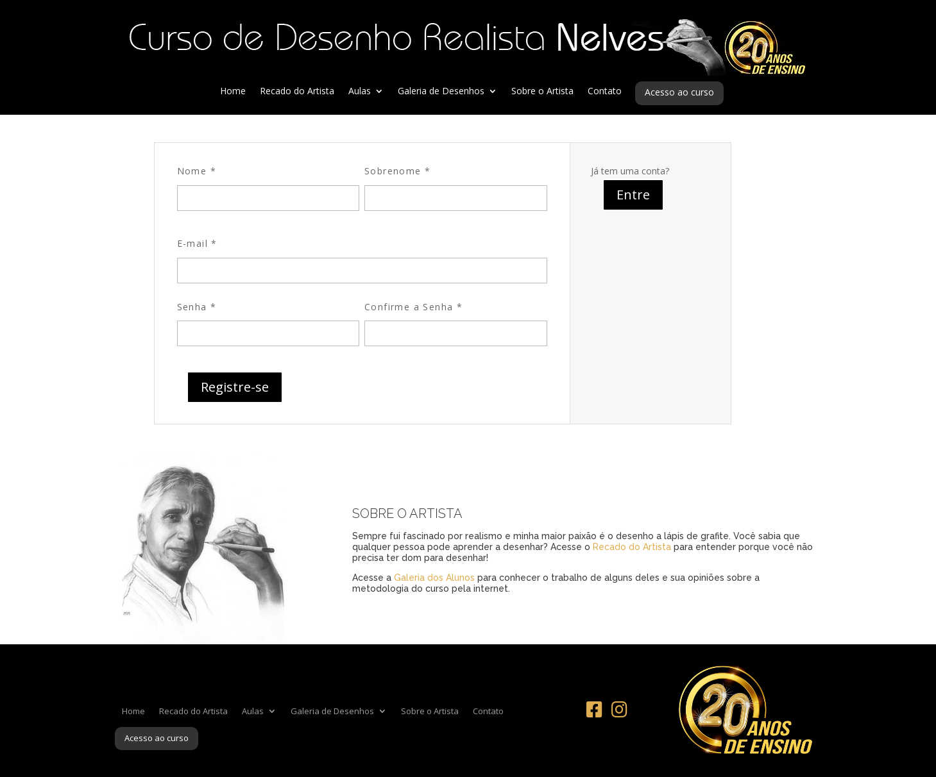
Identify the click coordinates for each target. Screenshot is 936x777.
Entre (633, 194)
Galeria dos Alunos (434, 577)
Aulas (359, 92)
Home (233, 92)
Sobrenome (397, 171)
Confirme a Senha (413, 307)
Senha (197, 307)
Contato (605, 92)
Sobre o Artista (542, 92)
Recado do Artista (297, 92)
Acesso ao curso (679, 93)
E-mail (197, 243)
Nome (196, 171)
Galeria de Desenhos (441, 92)
